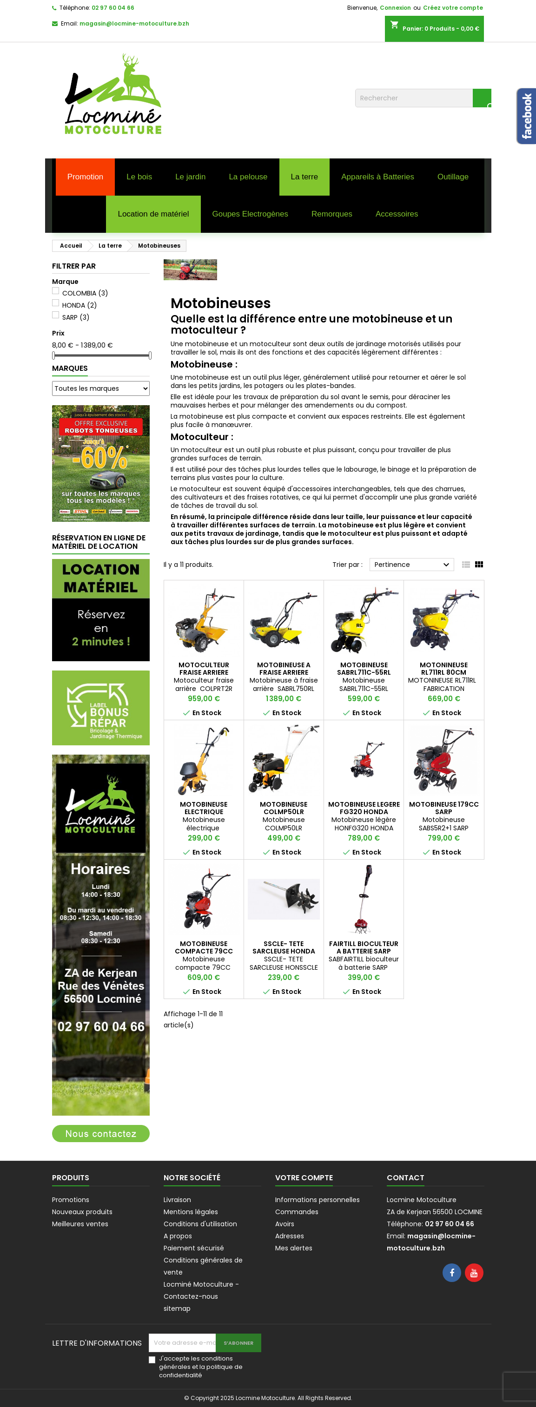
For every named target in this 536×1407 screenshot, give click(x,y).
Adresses (289, 1236)
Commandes (296, 1211)
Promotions (70, 1199)
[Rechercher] (423, 98)
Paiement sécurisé (194, 1248)
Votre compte (304, 1177)
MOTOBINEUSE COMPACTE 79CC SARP (204, 951)
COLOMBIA (85, 293)
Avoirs (284, 1224)
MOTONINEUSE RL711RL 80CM (444, 668)
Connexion (395, 8)
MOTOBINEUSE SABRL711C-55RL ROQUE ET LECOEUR (363, 672)
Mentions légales (191, 1211)
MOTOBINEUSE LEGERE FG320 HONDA (364, 808)
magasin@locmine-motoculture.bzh (134, 23)
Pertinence (413, 565)
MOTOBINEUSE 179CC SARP (444, 808)
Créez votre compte (453, 8)
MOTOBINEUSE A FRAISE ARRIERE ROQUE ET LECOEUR (283, 672)
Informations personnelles (317, 1199)
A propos (178, 1236)
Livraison (177, 1199)
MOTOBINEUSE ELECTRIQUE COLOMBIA (203, 812)
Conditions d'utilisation (200, 1224)
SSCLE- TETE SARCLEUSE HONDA (283, 947)
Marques (70, 368)
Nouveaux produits (82, 1211)
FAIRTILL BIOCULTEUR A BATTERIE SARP (363, 947)
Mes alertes (293, 1248)
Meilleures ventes (80, 1224)
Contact (405, 1177)
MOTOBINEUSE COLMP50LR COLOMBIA (283, 812)
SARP (76, 317)
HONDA (79, 305)
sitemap (177, 1308)
